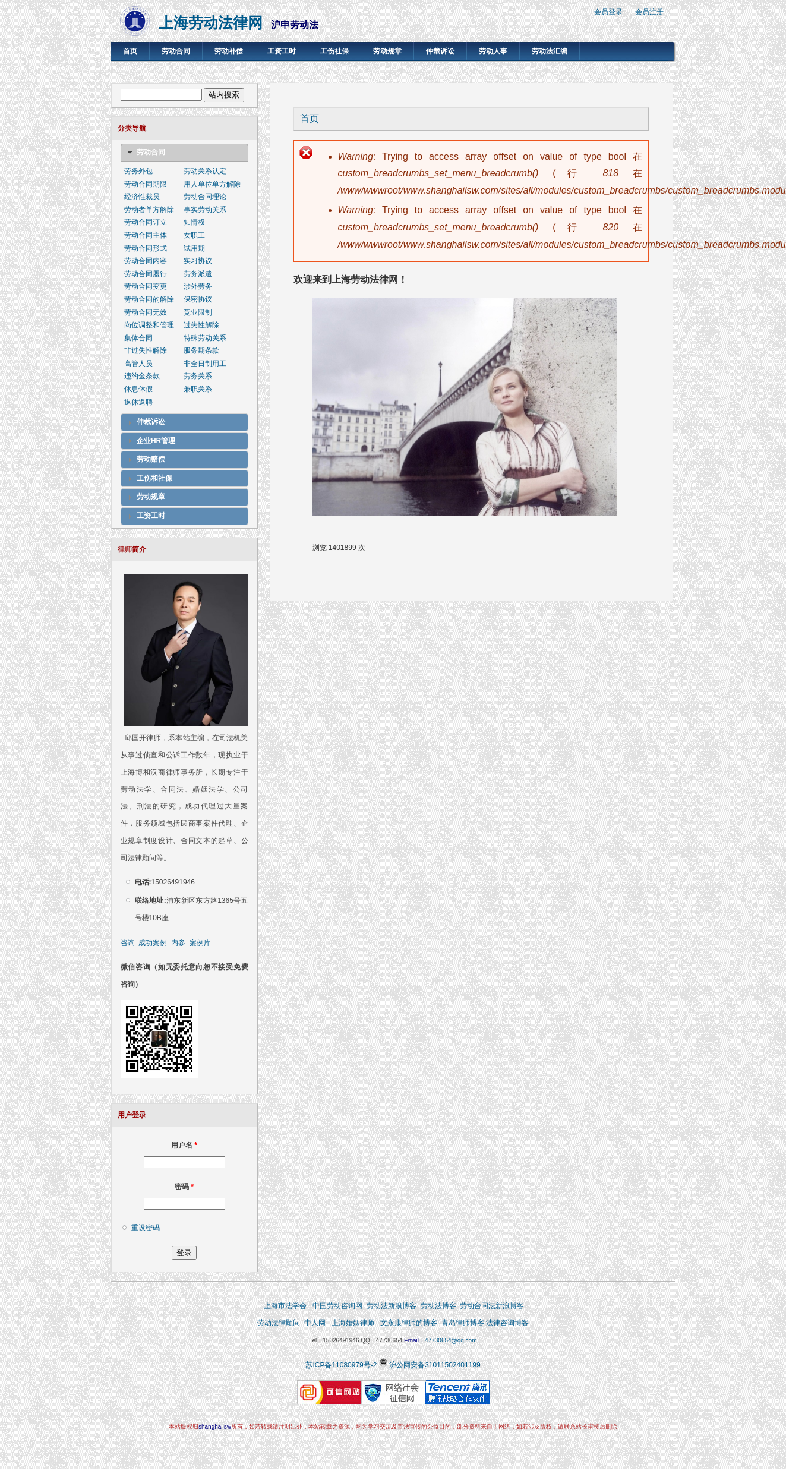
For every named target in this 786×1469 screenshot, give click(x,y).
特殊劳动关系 (205, 338)
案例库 (200, 943)
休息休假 (138, 389)
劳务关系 (198, 376)
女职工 (194, 235)
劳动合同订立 (145, 222)
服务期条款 (201, 350)
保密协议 (198, 299)
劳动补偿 (228, 51)
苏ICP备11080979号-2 (341, 1365)
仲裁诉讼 (440, 51)
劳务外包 (138, 171)
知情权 (194, 222)
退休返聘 (138, 402)
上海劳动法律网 (211, 23)
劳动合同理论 (205, 196)
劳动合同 (176, 51)
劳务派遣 (198, 274)
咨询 (128, 943)
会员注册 (649, 12)
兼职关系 (198, 389)
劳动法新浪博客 (391, 1305)
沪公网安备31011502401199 (434, 1365)
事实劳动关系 (205, 210)
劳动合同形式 (145, 248)
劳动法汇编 (549, 51)
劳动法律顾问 (278, 1323)
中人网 (315, 1323)
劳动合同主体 (145, 235)
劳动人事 (493, 51)
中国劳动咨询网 (337, 1305)
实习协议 (198, 261)
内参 (178, 943)
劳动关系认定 (205, 171)
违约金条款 (142, 376)
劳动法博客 (438, 1305)
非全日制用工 (205, 363)
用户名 (184, 1145)
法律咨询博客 (507, 1323)
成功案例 (152, 943)
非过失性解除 (145, 350)
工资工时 (281, 51)
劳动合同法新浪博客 (492, 1305)
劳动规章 (387, 51)
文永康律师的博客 (408, 1323)
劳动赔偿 (151, 459)
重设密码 (145, 1228)
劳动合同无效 (145, 312)
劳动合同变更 (145, 286)
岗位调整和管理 (149, 325)
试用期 (194, 248)
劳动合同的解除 (149, 299)
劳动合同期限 (145, 184)
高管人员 (138, 363)
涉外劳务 (198, 286)
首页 (130, 51)
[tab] (184, 153)
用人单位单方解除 (212, 184)
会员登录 (608, 12)
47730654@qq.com (450, 1340)
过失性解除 (201, 325)
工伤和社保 (154, 478)
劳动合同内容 (145, 261)
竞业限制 (198, 312)
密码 (184, 1187)
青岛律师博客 (463, 1323)
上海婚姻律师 (352, 1323)
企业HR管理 (156, 441)
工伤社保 (334, 51)
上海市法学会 (285, 1305)
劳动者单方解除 (149, 210)
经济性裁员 (142, 196)
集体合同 (138, 338)
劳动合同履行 (145, 274)
